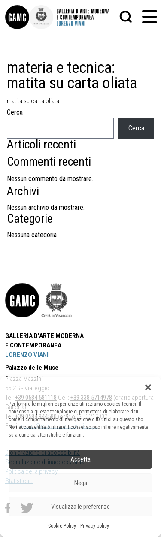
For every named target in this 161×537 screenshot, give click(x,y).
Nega (80, 483)
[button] (148, 387)
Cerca (15, 112)
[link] (17, 17)
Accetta (80, 459)
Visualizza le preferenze (80, 506)
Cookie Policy (62, 526)
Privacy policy (94, 526)
